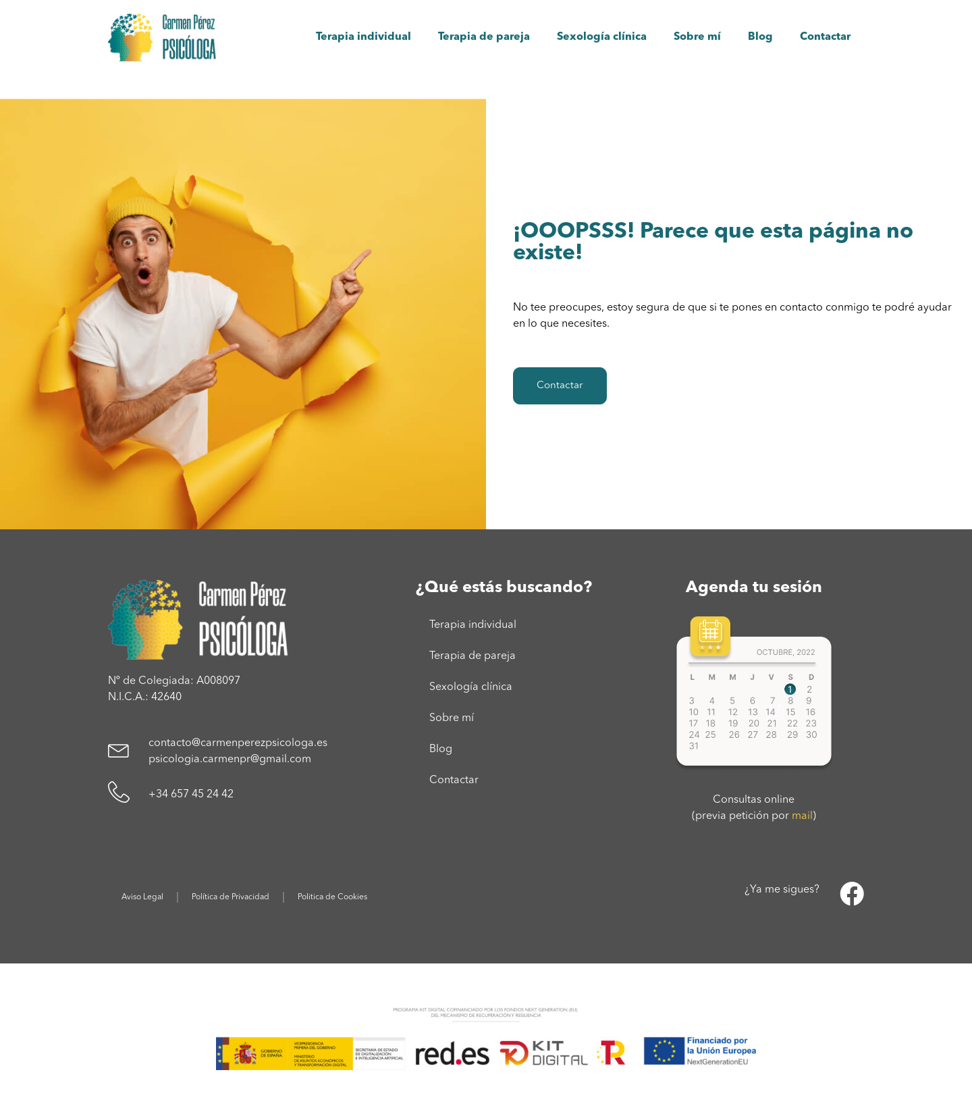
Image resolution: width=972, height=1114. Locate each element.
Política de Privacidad (230, 897)
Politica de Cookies (332, 897)
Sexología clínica (602, 37)
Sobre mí (697, 37)
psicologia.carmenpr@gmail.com (229, 759)
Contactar (825, 37)
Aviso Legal (142, 897)
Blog (760, 37)
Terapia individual (363, 37)
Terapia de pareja (484, 37)
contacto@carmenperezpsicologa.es (237, 743)
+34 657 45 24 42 (191, 794)
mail (802, 816)
